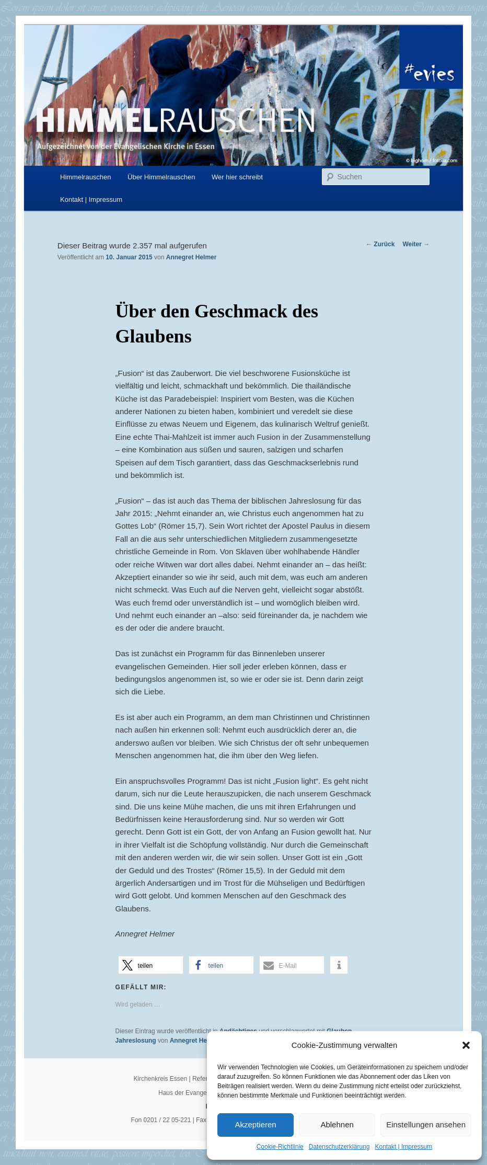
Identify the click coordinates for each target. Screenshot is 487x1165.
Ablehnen (336, 1124)
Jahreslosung (135, 1040)
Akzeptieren (255, 1124)
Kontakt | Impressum (403, 1146)
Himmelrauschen (85, 177)
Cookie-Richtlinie (280, 1146)
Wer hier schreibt (237, 177)
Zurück (380, 244)
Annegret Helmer (191, 257)
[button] (466, 1045)
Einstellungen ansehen (426, 1124)
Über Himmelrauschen (161, 177)
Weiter (416, 244)
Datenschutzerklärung (339, 1146)
